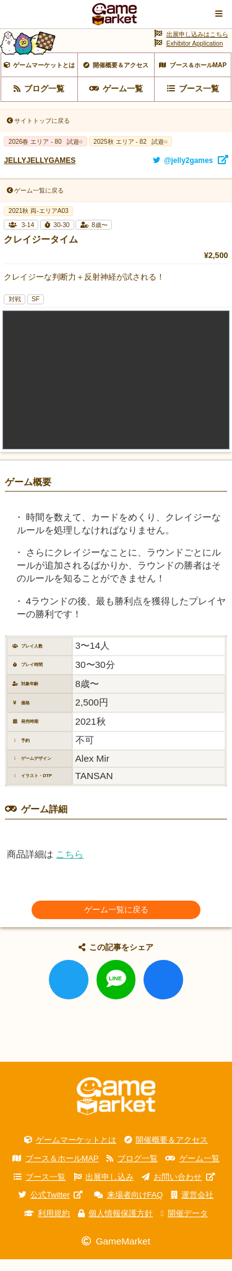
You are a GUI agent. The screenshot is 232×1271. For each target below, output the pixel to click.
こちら (70, 865)
